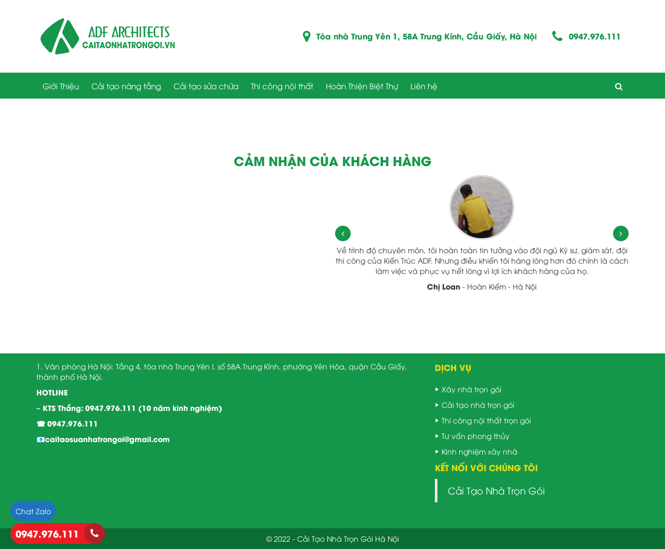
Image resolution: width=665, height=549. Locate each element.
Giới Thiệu (61, 85)
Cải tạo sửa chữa (206, 85)
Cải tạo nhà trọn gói (478, 404)
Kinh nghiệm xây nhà (479, 451)
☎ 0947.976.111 (67, 423)
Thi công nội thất (282, 85)
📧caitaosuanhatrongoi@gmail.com (103, 438)
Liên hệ (423, 85)
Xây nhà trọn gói (471, 389)
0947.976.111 (595, 36)
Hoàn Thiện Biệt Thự (362, 85)
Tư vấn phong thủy (476, 436)
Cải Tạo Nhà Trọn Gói (496, 490)
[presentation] (343, 233)
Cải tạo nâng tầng (126, 85)
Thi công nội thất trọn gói (486, 420)
